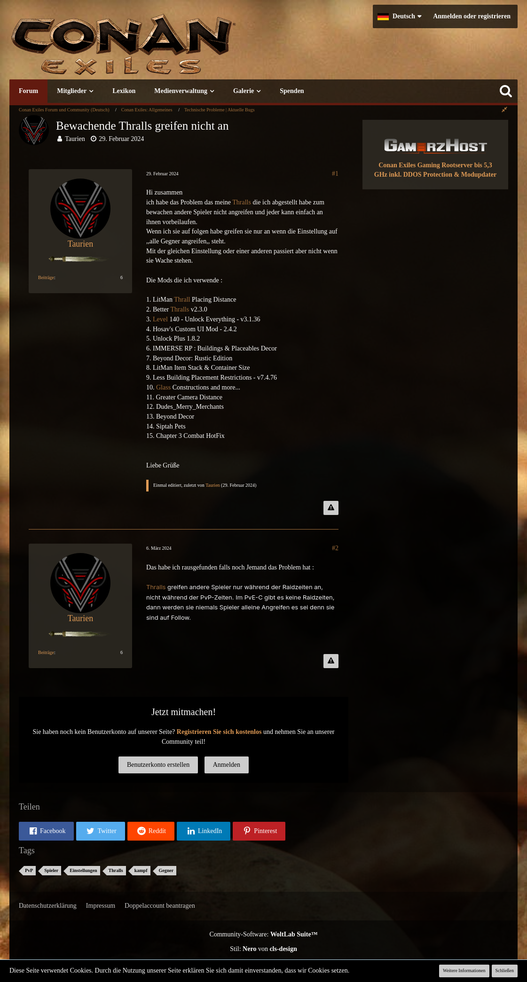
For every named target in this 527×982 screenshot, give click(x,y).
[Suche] (506, 91)
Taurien (75, 138)
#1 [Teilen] (335, 173)
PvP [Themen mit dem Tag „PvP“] (29, 870)
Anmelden (226, 764)
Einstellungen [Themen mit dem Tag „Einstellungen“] (83, 870)
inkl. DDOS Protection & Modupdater (442, 174)
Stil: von (263, 948)
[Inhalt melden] (330, 508)
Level (160, 319)
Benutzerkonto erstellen (158, 764)
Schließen (505, 970)
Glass (163, 387)
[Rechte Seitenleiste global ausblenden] (504, 109)
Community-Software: (263, 934)
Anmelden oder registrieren (472, 16)
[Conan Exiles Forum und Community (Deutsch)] (157, 49)
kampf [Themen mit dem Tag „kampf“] (141, 870)
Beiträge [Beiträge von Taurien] (46, 277)
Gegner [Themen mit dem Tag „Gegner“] (166, 870)
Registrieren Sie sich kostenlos (219, 731)
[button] (399, 16)
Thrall (182, 299)
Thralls (241, 202)
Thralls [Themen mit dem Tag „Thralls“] (116, 870)
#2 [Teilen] (335, 548)
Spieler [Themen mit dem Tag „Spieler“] (51, 870)
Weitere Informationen (464, 970)
